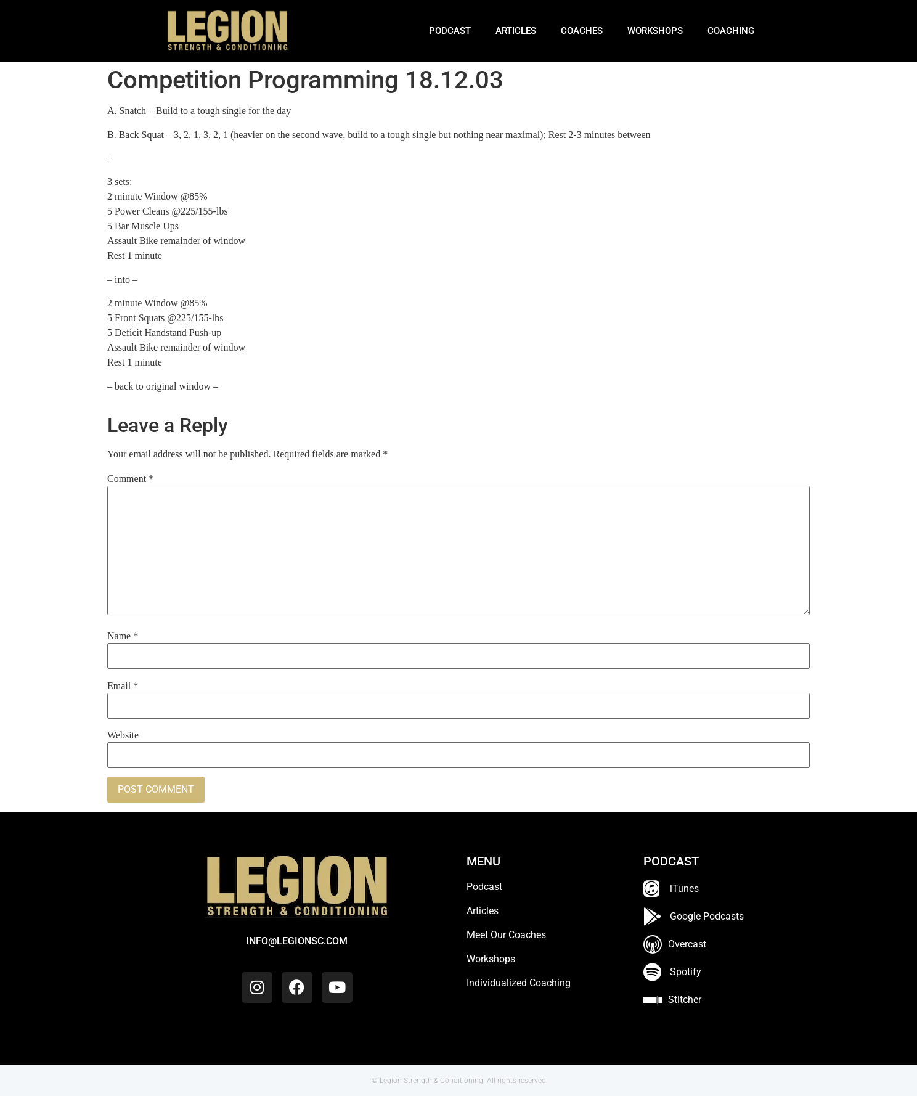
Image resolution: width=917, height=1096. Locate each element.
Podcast (450, 30)
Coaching (730, 30)
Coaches (582, 30)
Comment (130, 479)
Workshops (655, 30)
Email (122, 686)
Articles (515, 30)
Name (122, 636)
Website (123, 735)
